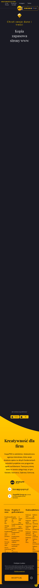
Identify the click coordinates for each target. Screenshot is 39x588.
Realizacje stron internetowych (26, 516)
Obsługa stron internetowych (5, 527)
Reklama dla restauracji (33, 522)
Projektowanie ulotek (12, 525)
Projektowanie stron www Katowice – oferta (5, 535)
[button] (30, 8)
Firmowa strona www (5, 543)
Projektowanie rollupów (12, 541)
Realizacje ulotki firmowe (26, 527)
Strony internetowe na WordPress (5, 550)
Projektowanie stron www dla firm (5, 520)
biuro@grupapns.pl (20, 489)
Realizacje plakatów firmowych (26, 533)
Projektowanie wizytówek (12, 545)
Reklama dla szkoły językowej (33, 534)
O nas (6, 3)
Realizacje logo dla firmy (26, 540)
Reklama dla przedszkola (33, 527)
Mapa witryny (19, 527)
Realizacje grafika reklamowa (26, 522)
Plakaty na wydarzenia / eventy (12, 552)
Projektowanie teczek (12, 533)
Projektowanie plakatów (12, 529)
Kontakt (19, 531)
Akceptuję (16, 578)
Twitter (29, 3)
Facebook (13, 3)
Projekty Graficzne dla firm (12, 519)
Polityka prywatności (19, 571)
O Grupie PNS (19, 518)
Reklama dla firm (33, 516)
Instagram (22, 3)
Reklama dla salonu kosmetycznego (33, 541)
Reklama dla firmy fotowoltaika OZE (33, 550)
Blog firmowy (19, 523)
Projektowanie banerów (12, 537)
